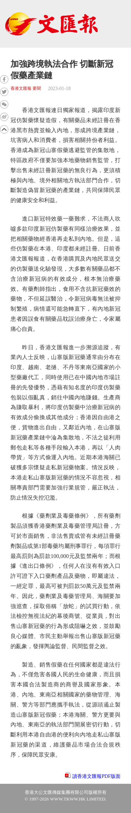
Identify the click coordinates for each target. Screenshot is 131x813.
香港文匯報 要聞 (25, 88)
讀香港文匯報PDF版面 (96, 776)
